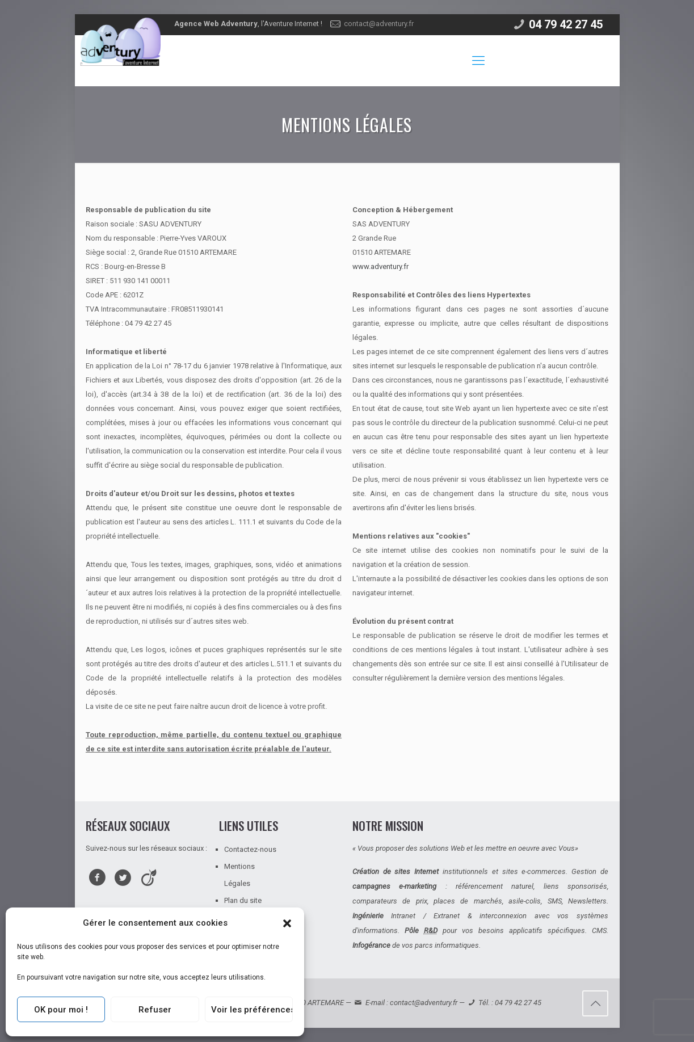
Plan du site (243, 900)
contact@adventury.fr (379, 23)
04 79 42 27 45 (566, 24)
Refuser (154, 1010)
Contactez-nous (250, 849)
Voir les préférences (252, 1010)
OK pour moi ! (61, 1010)
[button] (287, 923)
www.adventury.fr (382, 266)
